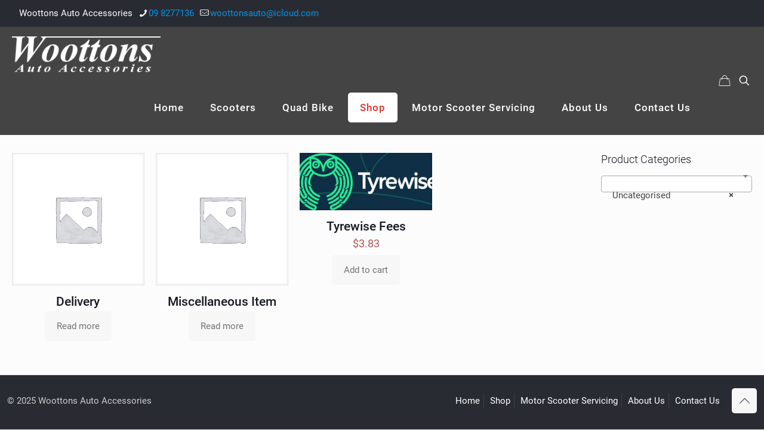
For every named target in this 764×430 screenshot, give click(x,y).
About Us (646, 400)
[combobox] (676, 184)
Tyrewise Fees (366, 226)
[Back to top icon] (744, 400)
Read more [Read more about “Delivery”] (78, 326)
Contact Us (697, 400)
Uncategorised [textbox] (673, 195)
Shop (500, 400)
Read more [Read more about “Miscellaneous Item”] (222, 326)
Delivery (78, 301)
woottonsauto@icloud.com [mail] (264, 13)
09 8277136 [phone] (171, 13)
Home (467, 400)
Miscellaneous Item (222, 301)
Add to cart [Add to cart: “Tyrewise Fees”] (366, 270)
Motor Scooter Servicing (569, 400)
